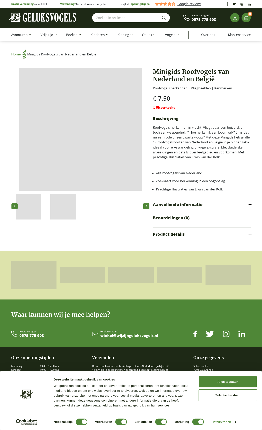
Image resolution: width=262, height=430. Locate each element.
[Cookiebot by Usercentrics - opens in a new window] (26, 422)
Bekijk (123, 4)
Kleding (123, 35)
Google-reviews (189, 4)
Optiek (147, 35)
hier (105, 4)
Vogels (170, 35)
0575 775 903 (204, 19)
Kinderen (98, 35)
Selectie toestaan (228, 395)
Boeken (72, 35)
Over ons (208, 35)
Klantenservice (239, 35)
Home (18, 54)
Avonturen (19, 35)
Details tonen (221, 422)
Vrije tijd (47, 35)
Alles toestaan (227, 381)
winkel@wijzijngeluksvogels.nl (129, 335)
